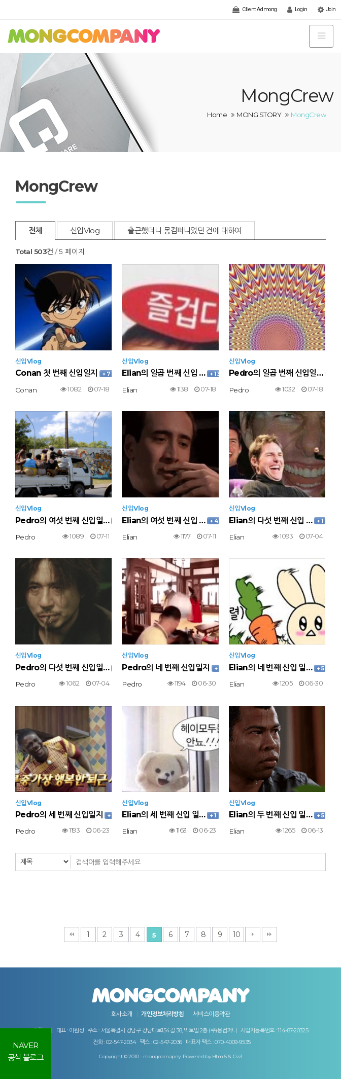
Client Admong (254, 9)
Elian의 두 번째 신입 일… (277, 814)
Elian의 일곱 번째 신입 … (170, 373)
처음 (71, 934)
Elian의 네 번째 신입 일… (277, 667)
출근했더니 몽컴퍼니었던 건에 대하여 (184, 230)
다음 (252, 934)
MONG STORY (258, 115)
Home (217, 115)
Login (297, 9)
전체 (35, 230)
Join (327, 9)
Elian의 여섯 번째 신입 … (170, 520)
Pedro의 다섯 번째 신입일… (63, 667)
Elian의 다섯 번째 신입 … (277, 520)
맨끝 (269, 934)
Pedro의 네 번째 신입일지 (170, 667)
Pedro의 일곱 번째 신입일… (277, 373)
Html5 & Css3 (227, 1056)
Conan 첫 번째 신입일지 (63, 373)
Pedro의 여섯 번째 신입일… (63, 520)
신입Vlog (84, 230)
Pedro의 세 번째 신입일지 (63, 814)
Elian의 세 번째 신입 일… (170, 814)
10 (237, 934)
